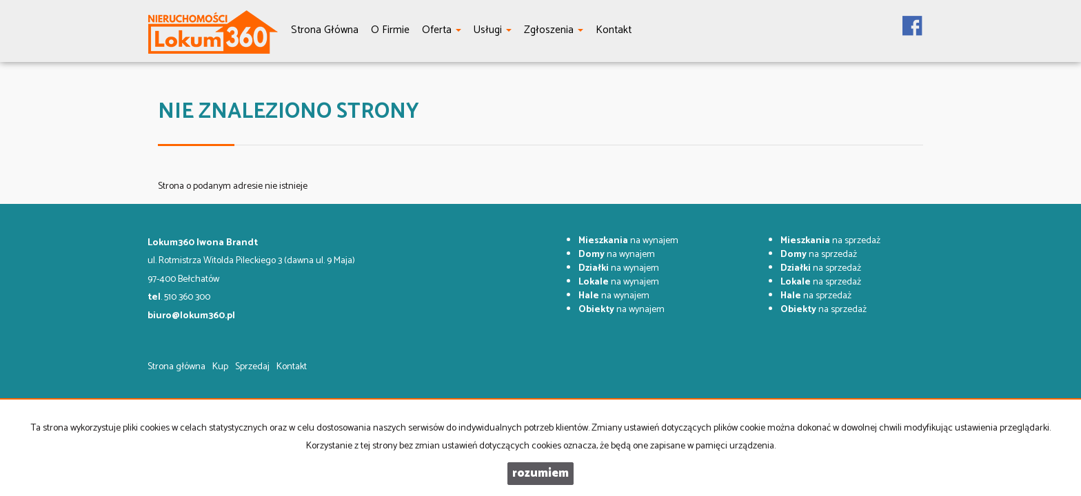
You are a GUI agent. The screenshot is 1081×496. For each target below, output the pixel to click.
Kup (220, 367)
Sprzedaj (252, 367)
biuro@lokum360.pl (191, 316)
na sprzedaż (830, 241)
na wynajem (628, 241)
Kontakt (291, 367)
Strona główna (176, 367)
